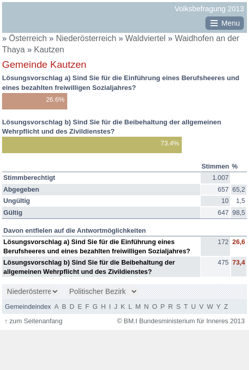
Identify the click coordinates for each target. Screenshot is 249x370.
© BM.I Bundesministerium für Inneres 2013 (180, 321)
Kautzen (49, 49)
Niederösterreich (87, 38)
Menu (230, 23)
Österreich (28, 38)
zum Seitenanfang (33, 321)
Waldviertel (146, 38)
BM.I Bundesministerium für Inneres (34, 21)
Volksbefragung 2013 (209, 9)
